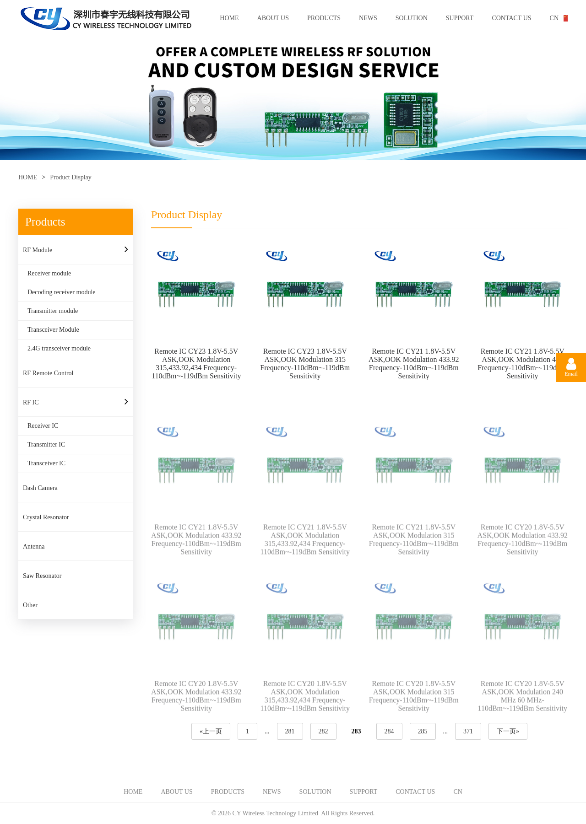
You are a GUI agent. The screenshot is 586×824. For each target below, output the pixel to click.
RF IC (31, 402)
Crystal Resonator (46, 517)
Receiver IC (42, 425)
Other (30, 605)
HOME (229, 18)
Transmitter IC (46, 444)
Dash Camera (40, 488)
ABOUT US (273, 18)
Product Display (71, 177)
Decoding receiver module (61, 292)
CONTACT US (511, 18)
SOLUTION (412, 18)
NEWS (368, 18)
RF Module (37, 250)
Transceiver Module (53, 329)
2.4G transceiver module (59, 348)
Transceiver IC (46, 463)
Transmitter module (52, 310)
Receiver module (49, 273)
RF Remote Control (48, 373)
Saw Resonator (42, 575)
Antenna (33, 546)
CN (554, 18)
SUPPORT (460, 18)
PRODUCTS (324, 18)
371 (468, 731)
